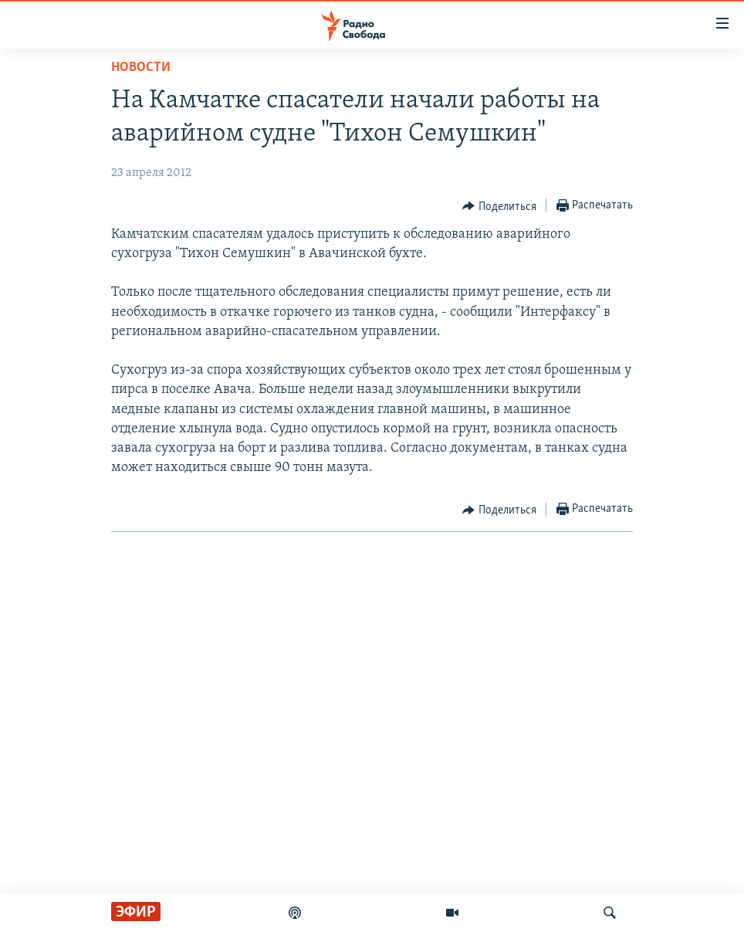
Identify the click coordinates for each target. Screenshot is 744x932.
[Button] (499, 206)
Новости (141, 67)
